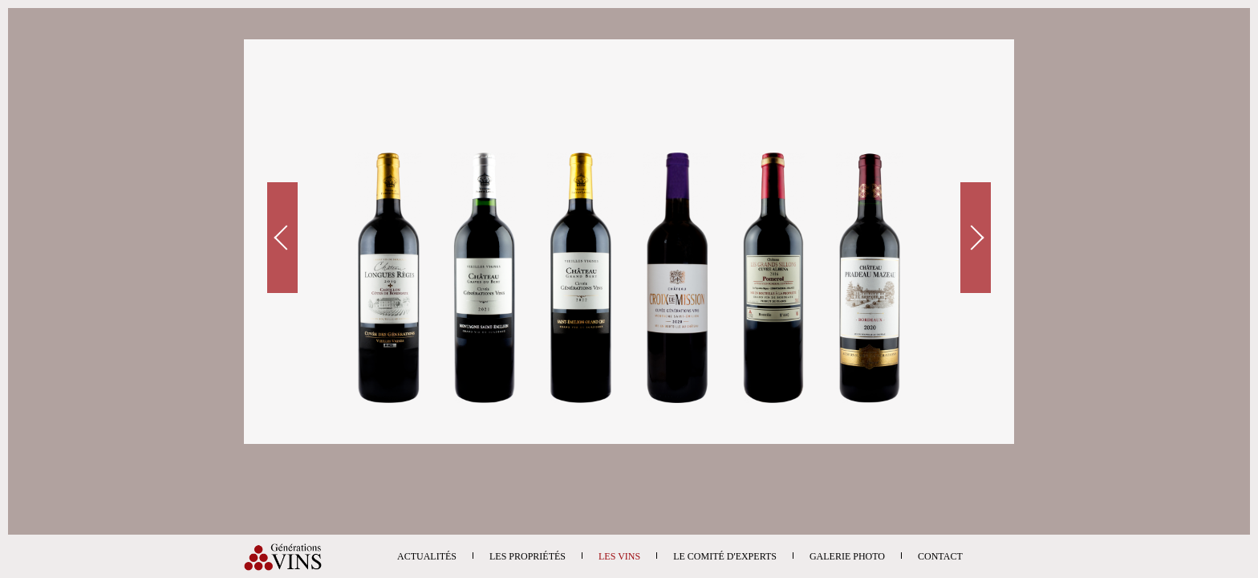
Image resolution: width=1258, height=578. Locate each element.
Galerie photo (847, 556)
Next (975, 237)
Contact (940, 556)
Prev (282, 237)
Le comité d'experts (725, 556)
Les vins (619, 556)
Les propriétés (527, 556)
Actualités (427, 556)
